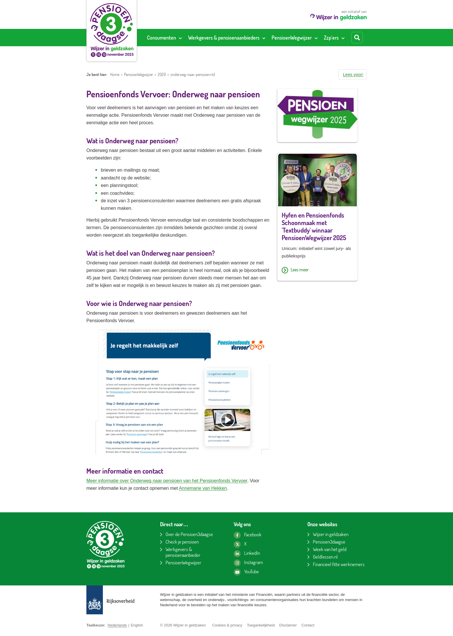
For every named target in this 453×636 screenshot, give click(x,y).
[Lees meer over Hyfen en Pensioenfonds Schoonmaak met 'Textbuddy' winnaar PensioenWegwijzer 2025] (317, 270)
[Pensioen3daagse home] (112, 30)
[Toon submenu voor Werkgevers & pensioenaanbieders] (264, 37)
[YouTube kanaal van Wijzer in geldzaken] (246, 572)
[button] (352, 74)
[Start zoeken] (357, 37)
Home (114, 74)
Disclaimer (288, 625)
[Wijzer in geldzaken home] (338, 18)
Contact (307, 625)
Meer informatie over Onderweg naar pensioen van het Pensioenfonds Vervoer (166, 480)
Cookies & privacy (227, 625)
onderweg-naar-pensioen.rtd (192, 74)
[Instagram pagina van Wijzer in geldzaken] (248, 563)
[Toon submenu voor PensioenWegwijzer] (316, 37)
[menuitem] (164, 38)
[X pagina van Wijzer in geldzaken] (240, 544)
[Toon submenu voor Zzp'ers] (343, 37)
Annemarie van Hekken (203, 488)
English (137, 625)
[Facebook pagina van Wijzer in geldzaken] (247, 535)
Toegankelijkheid (260, 625)
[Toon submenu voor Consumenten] (180, 37)
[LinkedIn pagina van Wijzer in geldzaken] (247, 553)
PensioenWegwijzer (138, 74)
